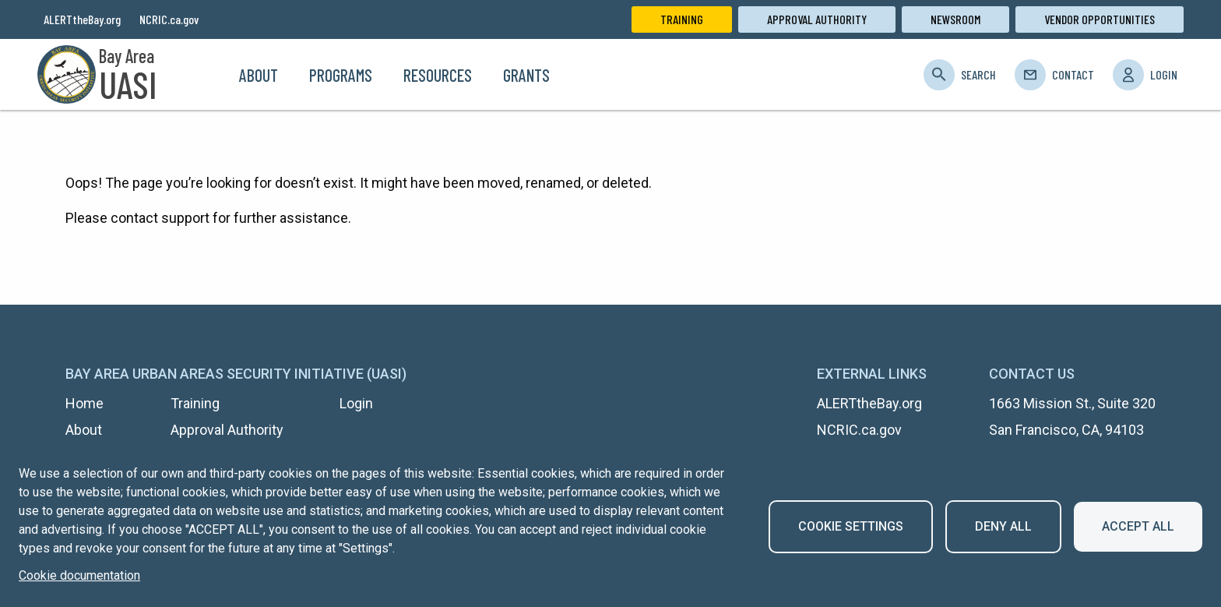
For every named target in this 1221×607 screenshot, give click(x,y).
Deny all (1003, 526)
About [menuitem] (258, 75)
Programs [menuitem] (340, 75)
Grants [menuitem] (526, 75)
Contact (1073, 74)
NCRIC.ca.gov (169, 19)
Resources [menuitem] (437, 75)
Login (1163, 74)
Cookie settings (850, 526)
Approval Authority (817, 19)
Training (681, 19)
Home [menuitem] (204, 74)
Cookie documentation (79, 575)
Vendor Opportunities (1099, 19)
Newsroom (955, 19)
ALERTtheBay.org (82, 19)
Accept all (1138, 526)
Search (978, 74)
